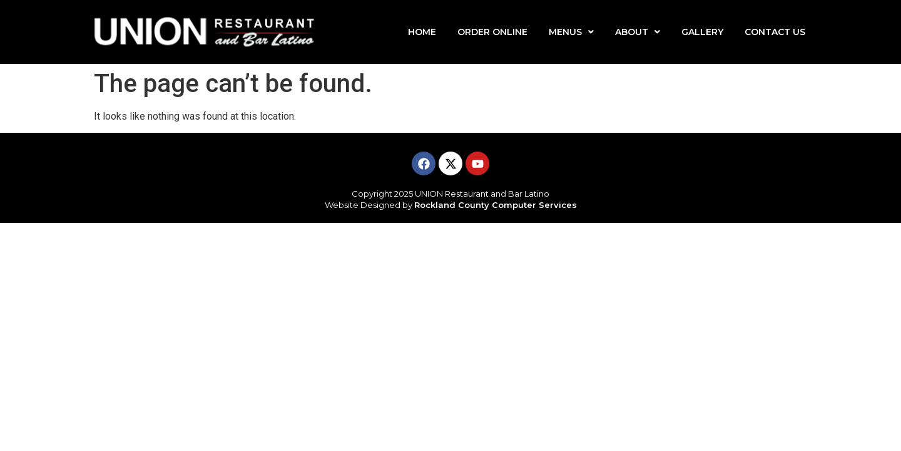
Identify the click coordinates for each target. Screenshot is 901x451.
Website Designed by (451, 205)
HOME (422, 32)
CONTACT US (775, 32)
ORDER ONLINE (492, 32)
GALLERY (702, 32)
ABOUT (637, 32)
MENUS (571, 32)
